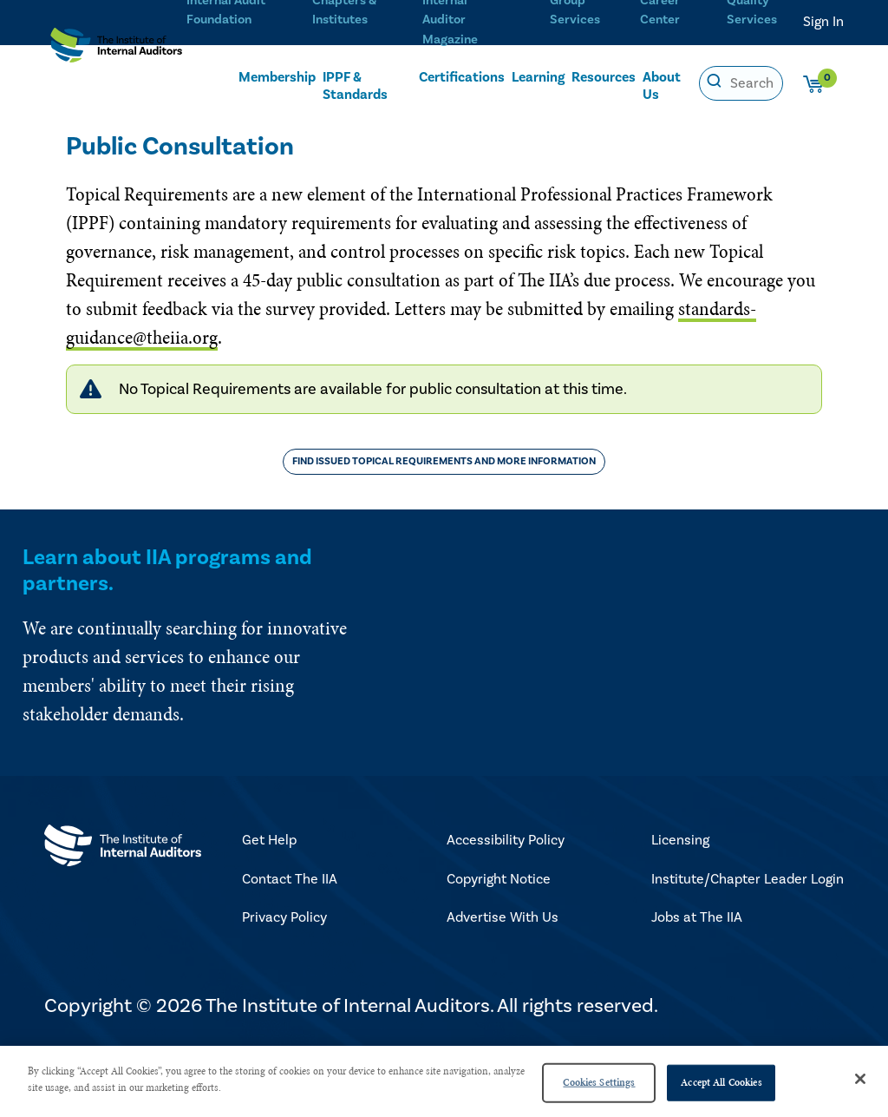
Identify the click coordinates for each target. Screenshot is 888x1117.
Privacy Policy (284, 917)
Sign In (823, 21)
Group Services (572, 18)
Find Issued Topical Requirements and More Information (444, 461)
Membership (277, 83)
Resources (603, 83)
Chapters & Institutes (340, 18)
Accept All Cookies (721, 1082)
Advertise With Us (502, 917)
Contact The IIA (289, 879)
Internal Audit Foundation (219, 18)
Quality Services (748, 18)
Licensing (680, 840)
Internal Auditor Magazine (462, 18)
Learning (538, 83)
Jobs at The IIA (696, 917)
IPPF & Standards (355, 92)
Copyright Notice (499, 879)
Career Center (658, 18)
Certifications (462, 83)
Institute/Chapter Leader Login (747, 879)
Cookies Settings (599, 1082)
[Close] (860, 1079)
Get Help (269, 840)
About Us (662, 92)
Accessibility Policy (506, 840)
